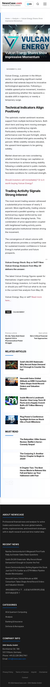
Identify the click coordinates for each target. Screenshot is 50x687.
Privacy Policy (8, 672)
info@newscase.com (17, 659)
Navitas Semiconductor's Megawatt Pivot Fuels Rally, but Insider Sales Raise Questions (25, 553)
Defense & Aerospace (14, 626)
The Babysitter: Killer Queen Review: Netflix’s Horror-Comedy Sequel (33, 442)
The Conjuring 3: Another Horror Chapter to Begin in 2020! (32, 456)
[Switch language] (29, 4)
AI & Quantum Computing (16, 612)
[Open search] (37, 4)
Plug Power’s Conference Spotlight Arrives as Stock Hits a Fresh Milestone (32, 419)
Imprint (34, 672)
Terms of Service (22, 672)
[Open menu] (45, 3)
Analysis (15, 18)
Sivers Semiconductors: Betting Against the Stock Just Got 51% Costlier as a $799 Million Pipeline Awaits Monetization (26, 570)
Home (7, 18)
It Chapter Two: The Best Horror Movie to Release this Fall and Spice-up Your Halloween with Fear (33, 471)
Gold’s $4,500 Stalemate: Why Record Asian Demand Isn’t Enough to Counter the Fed (32, 366)
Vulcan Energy (19, 312)
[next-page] (11, 483)
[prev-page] (7, 483)
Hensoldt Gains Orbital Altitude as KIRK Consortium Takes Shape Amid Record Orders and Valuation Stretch (33, 383)
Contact (25, 678)
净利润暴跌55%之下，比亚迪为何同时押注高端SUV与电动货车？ (25, 591)
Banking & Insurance (14, 622)
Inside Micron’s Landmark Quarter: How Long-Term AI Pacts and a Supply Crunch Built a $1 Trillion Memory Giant (32, 402)
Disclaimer (43, 672)
